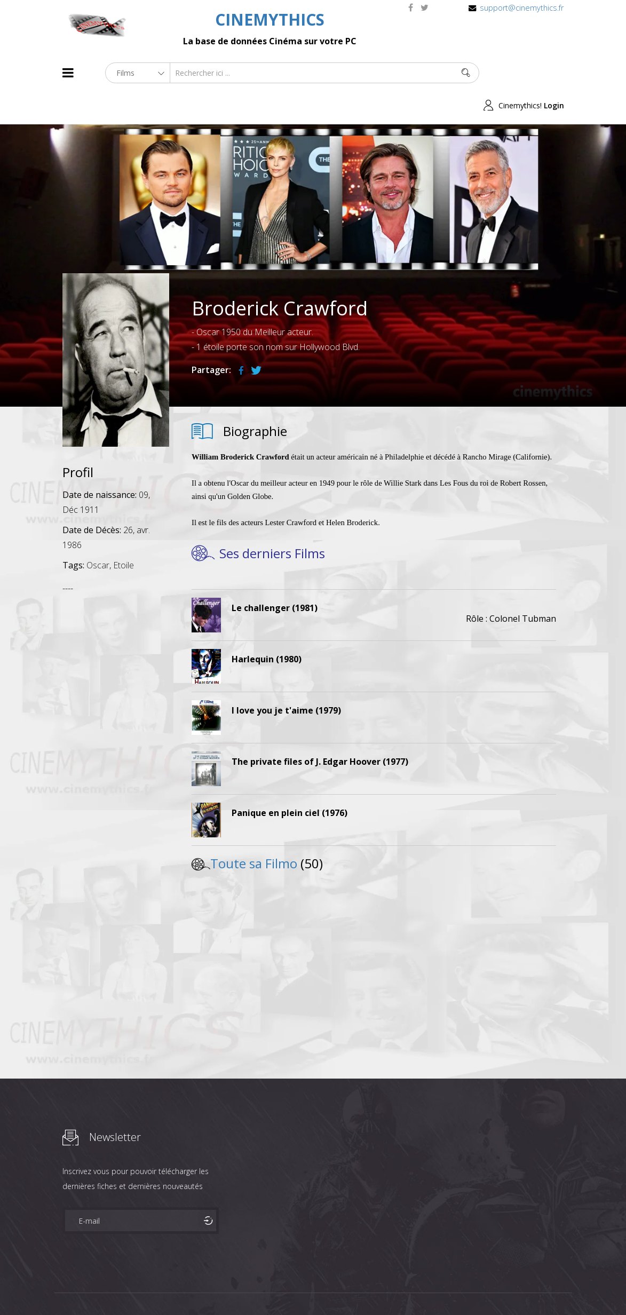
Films (95, 1287)
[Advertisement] (115, 728)
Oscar (97, 532)
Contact (243, 1287)
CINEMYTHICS (269, 19)
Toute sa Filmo (253, 830)
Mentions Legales (189, 1287)
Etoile (123, 532)
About (64, 1287)
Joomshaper (405, 1286)
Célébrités (131, 1287)
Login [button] (554, 73)
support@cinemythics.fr (522, 8)
